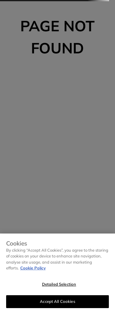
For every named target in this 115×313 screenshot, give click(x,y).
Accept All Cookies (57, 301)
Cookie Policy (33, 267)
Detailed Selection (59, 284)
